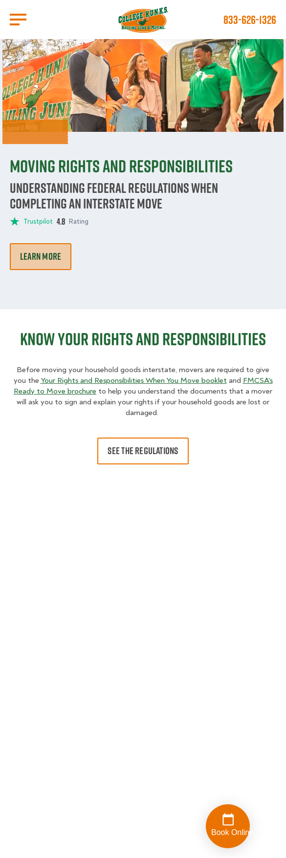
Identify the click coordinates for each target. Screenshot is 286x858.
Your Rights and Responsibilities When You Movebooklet (134, 380)
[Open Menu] (18, 19)
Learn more (40, 256)
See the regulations (143, 451)
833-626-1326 (249, 19)
